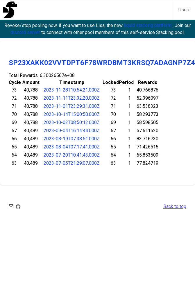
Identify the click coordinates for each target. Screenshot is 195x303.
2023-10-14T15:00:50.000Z (72, 114)
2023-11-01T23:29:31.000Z (72, 106)
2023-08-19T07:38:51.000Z (72, 138)
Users (184, 9)
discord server (25, 32)
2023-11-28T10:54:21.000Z (72, 90)
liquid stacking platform (148, 25)
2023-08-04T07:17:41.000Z (72, 147)
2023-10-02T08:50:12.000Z (72, 122)
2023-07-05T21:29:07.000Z (72, 163)
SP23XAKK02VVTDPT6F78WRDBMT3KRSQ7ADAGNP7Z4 (102, 63)
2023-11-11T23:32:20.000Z (72, 98)
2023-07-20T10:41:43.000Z (72, 155)
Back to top (174, 206)
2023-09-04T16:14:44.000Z (72, 130)
